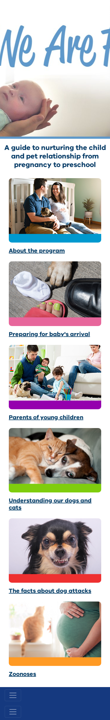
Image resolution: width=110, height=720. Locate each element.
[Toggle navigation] (13, 695)
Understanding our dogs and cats (50, 504)
